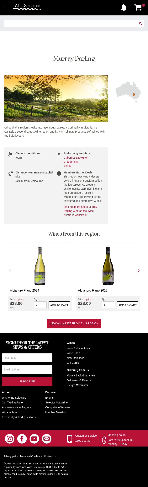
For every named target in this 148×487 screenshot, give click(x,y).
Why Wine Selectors (14, 397)
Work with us (9, 412)
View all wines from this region (74, 323)
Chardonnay (71, 161)
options (20, 299)
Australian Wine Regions (16, 407)
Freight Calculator (77, 385)
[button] (124, 6)
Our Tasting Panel (12, 402)
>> (86, 214)
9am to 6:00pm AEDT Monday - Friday (121, 442)
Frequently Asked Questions (19, 417)
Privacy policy (11, 456)
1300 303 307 (83, 440)
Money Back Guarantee (81, 375)
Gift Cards (73, 362)
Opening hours (116, 434)
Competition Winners (57, 407)
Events (49, 397)
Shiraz (67, 165)
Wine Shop (73, 353)
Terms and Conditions (31, 456)
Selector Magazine (56, 402)
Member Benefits (55, 412)
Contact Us (50, 456)
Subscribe (27, 382)
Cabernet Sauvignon (76, 157)
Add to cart (59, 305)
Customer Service (86, 435)
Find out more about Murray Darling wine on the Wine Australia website (80, 210)
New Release (75, 357)
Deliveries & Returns (79, 380)
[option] (40, 277)
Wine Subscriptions (78, 348)
